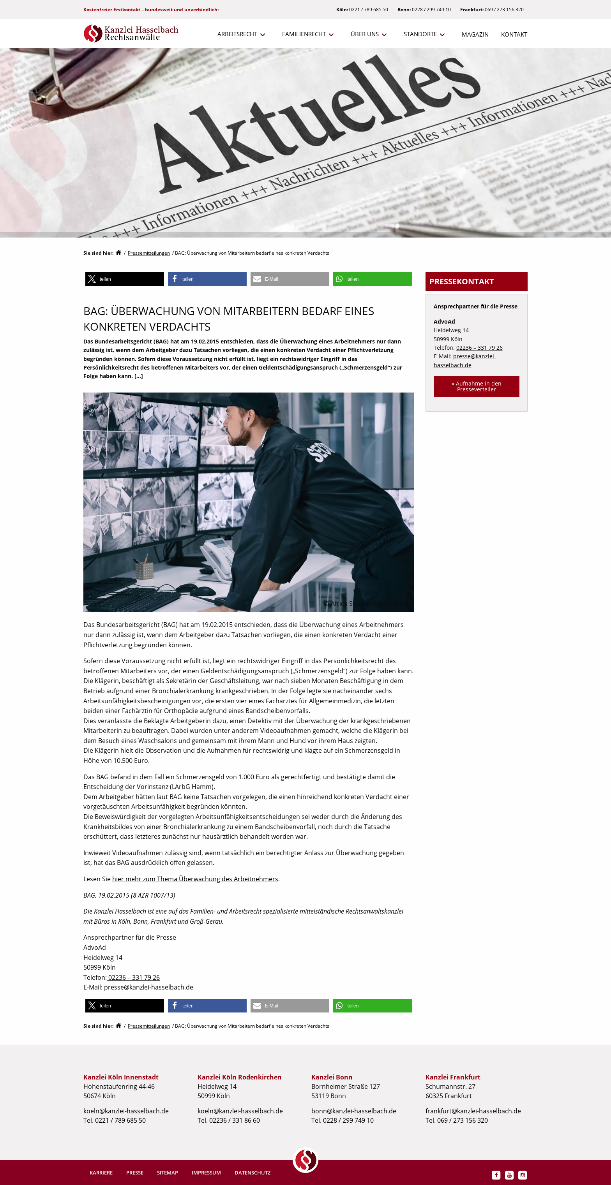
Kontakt (514, 34)
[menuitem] (237, 34)
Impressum (206, 1172)
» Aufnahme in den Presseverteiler (477, 386)
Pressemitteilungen (149, 253)
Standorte (420, 34)
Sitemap (167, 1172)
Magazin (475, 34)
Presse (134, 1172)
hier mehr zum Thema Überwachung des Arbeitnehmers (195, 879)
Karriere (101, 1172)
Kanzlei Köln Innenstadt (121, 1077)
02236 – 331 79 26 (133, 977)
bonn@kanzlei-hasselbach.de (353, 1111)
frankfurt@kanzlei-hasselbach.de (473, 1111)
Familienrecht (304, 34)
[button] (124, 279)
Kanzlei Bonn (332, 1077)
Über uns (365, 34)
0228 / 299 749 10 (431, 9)
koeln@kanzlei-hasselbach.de (126, 1111)
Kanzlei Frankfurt (453, 1077)
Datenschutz (252, 1172)
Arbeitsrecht (237, 34)
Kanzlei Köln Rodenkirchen (240, 1077)
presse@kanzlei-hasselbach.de (147, 987)
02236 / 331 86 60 (234, 1120)
